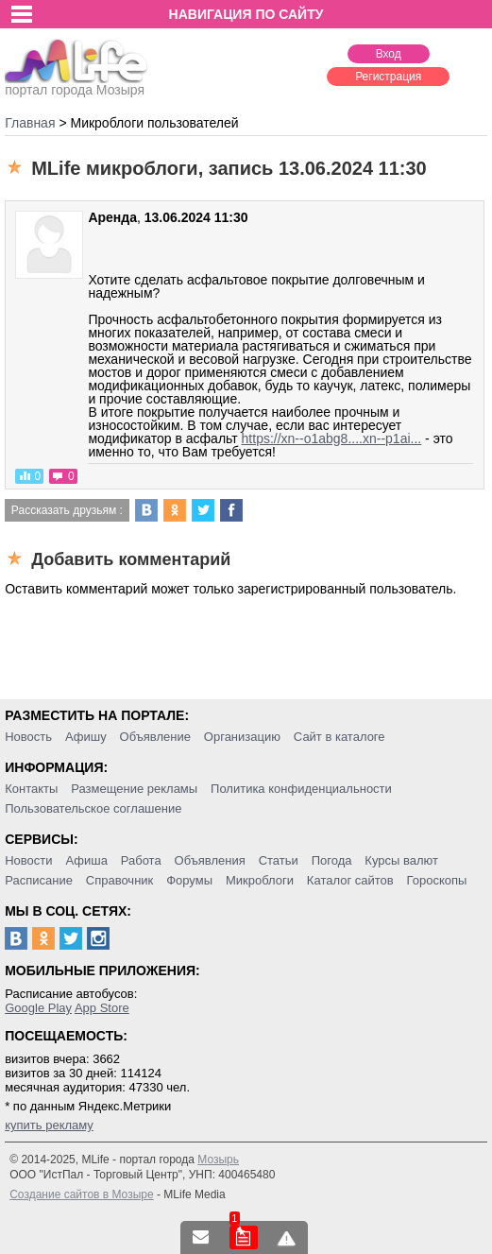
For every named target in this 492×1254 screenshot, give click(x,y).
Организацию (242, 737)
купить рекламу (49, 1125)
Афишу (86, 737)
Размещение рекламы (134, 789)
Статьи (278, 860)
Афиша (86, 860)
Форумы (189, 880)
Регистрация (388, 76)
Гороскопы (437, 880)
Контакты (31, 789)
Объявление (155, 737)
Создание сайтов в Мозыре (81, 1194)
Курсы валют (401, 860)
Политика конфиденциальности (301, 789)
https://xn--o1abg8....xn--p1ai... (332, 438)
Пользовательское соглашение (93, 808)
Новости (28, 860)
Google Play (38, 1008)
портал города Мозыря (76, 84)
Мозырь (218, 1159)
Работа (141, 860)
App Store (102, 1008)
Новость (28, 737)
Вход (388, 53)
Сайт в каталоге (339, 737)
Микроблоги (260, 880)
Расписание (39, 880)
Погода (332, 860)
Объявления (210, 860)
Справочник (120, 880)
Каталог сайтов (350, 880)
